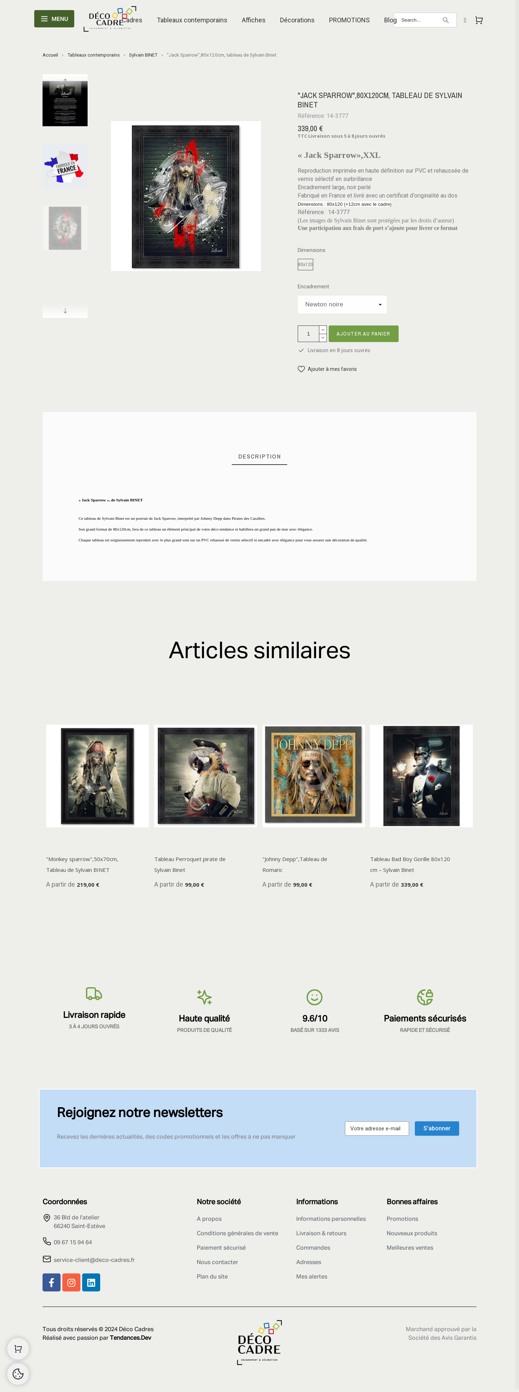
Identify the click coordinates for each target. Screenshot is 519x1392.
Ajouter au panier (364, 333)
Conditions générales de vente (237, 1234)
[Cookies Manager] (18, 1374)
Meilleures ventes (410, 1248)
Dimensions (311, 250)
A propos (209, 1219)
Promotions (402, 1219)
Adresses (308, 1262)
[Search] (425, 20)
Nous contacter (217, 1262)
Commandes (313, 1248)
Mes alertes (311, 1277)
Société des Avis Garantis (442, 1338)
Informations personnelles (331, 1219)
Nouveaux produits (412, 1234)
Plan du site (212, 1277)
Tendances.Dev (130, 1338)
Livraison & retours (321, 1234)
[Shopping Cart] (18, 1349)
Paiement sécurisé (221, 1248)
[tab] (260, 456)
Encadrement (313, 286)
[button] (327, 369)
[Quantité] (308, 333)
